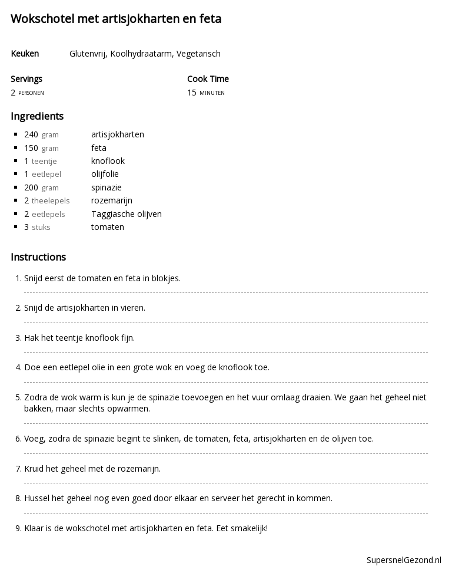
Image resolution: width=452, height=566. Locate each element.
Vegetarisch (199, 53)
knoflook (108, 160)
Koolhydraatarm (141, 53)
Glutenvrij (87, 53)
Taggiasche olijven (126, 213)
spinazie (106, 187)
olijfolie (105, 173)
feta (99, 147)
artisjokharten (117, 134)
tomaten (107, 226)
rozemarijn (111, 200)
